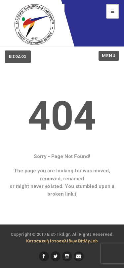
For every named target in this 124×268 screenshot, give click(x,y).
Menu (109, 55)
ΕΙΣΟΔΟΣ (18, 56)
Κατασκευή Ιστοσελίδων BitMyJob (62, 240)
